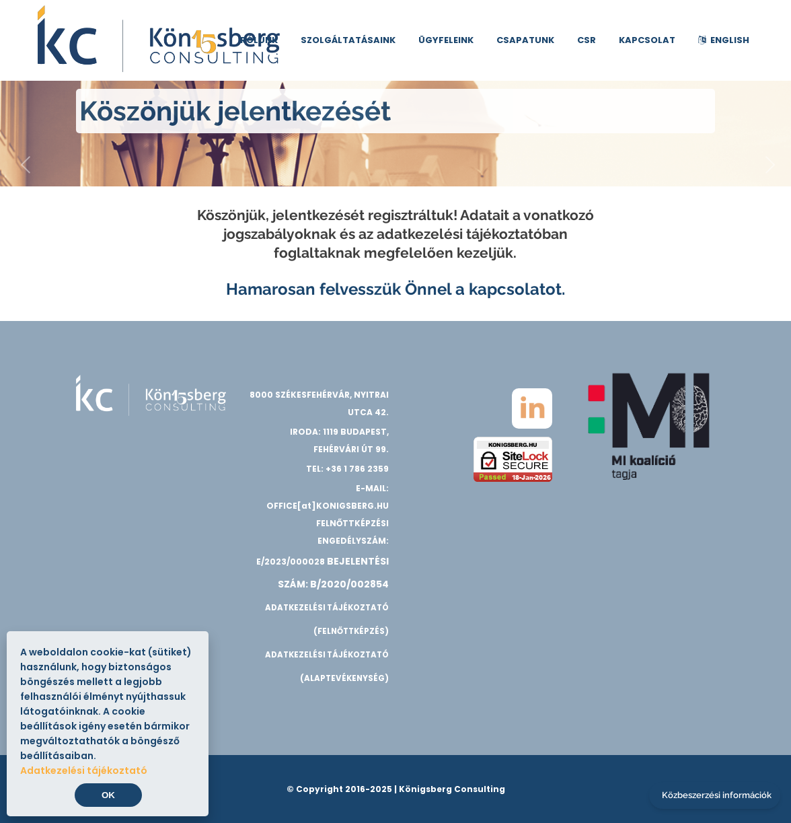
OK (108, 795)
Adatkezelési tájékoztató (83, 770)
